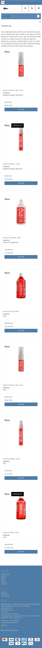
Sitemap (4, 625)
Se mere (4, 584)
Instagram (15, 630)
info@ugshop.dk (12, 622)
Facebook (6, 630)
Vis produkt (21, 109)
